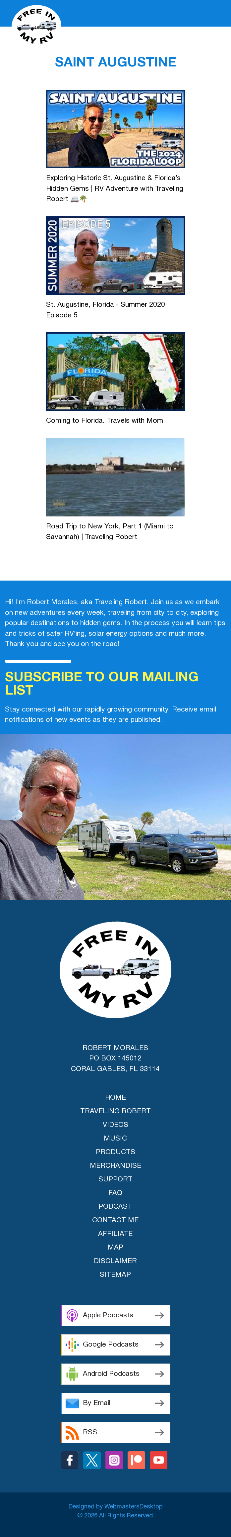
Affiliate (115, 1234)
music (115, 1139)
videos (115, 1125)
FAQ (115, 1193)
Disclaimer (115, 1261)
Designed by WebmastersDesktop (116, 1507)
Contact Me (115, 1220)
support (115, 1179)
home (115, 1098)
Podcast (115, 1207)
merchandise (115, 1166)
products (115, 1152)
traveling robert (115, 1111)
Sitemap (115, 1275)
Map (115, 1248)
